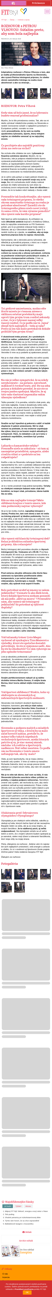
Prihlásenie (38, 3)
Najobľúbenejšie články (17, 1201)
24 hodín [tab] (7, 1206)
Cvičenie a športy (24, 20)
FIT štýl (4, 20)
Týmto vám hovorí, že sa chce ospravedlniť (22, 1221)
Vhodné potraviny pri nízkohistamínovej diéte (23, 1218)
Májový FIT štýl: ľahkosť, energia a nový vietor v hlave (26, 1211)
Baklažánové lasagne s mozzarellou (19, 1224)
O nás (5, 1274)
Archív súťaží (26, 1240)
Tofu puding (9, 1214)
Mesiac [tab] (28, 1206)
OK (27, 1292)
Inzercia (6, 1277)
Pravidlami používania (24, 1289)
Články (12, 20)
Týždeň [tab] (18, 1206)
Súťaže (26, 1232)
